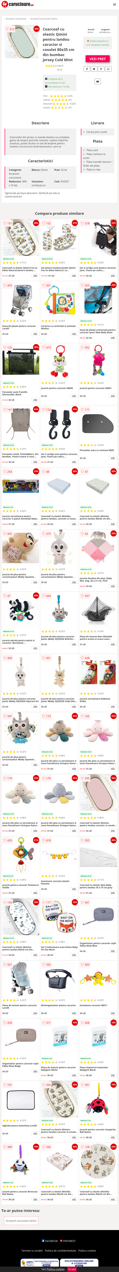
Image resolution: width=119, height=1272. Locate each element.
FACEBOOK (50, 1241)
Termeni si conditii (32, 1250)
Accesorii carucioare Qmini (44, 18)
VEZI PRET (97, 58)
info (35, 275)
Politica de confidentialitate (60, 1250)
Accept (72, 1269)
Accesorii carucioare (16, 18)
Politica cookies (87, 1250)
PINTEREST (67, 1241)
